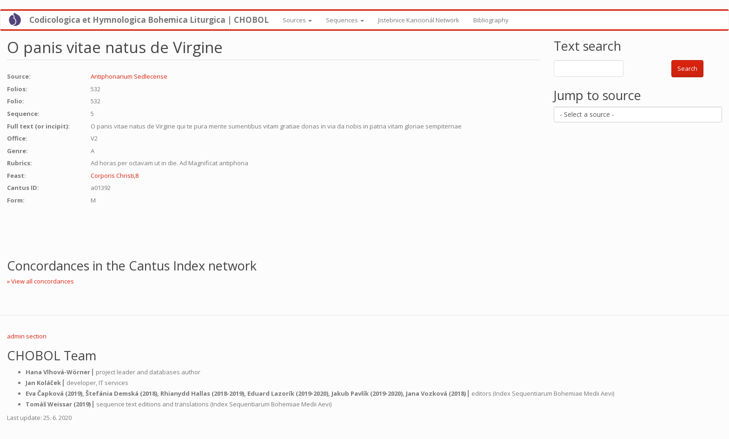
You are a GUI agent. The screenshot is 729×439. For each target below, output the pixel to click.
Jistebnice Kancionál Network (418, 20)
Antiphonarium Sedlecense (129, 76)
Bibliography (491, 20)
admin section (26, 336)
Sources (297, 20)
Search (687, 68)
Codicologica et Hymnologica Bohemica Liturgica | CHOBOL (149, 19)
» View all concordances (40, 281)
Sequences (345, 20)
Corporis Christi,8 (115, 175)
